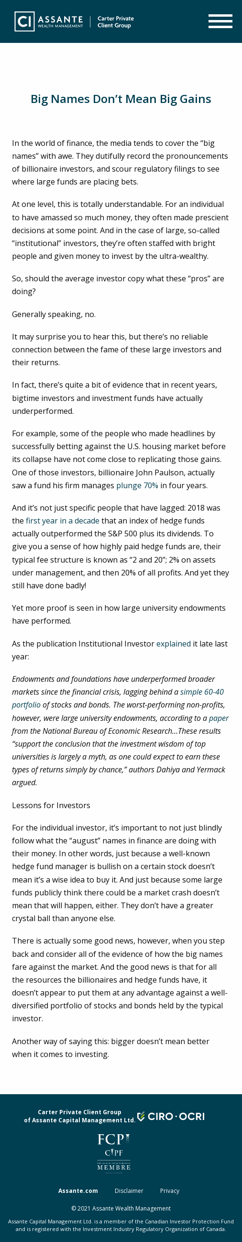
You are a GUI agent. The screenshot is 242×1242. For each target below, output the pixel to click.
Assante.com (78, 1191)
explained (173, 643)
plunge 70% (137, 485)
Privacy (169, 1191)
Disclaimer (129, 1191)
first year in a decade (62, 520)
